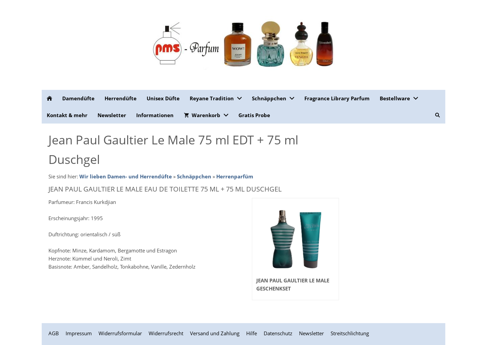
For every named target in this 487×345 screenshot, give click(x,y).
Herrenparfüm (234, 176)
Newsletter (311, 333)
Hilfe (251, 333)
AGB (53, 333)
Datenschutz (278, 333)
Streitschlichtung (350, 333)
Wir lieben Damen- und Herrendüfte (125, 176)
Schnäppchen (194, 176)
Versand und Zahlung (214, 333)
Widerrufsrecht (166, 333)
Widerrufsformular (120, 333)
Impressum (79, 333)
